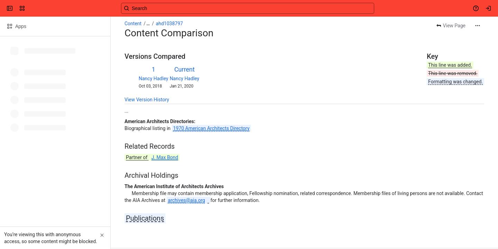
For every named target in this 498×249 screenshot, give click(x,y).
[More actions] (477, 25)
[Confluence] (31, 8)
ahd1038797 (169, 23)
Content (132, 23)
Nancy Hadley (153, 78)
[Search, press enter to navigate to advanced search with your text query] (247, 8)
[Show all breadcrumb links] (148, 23)
